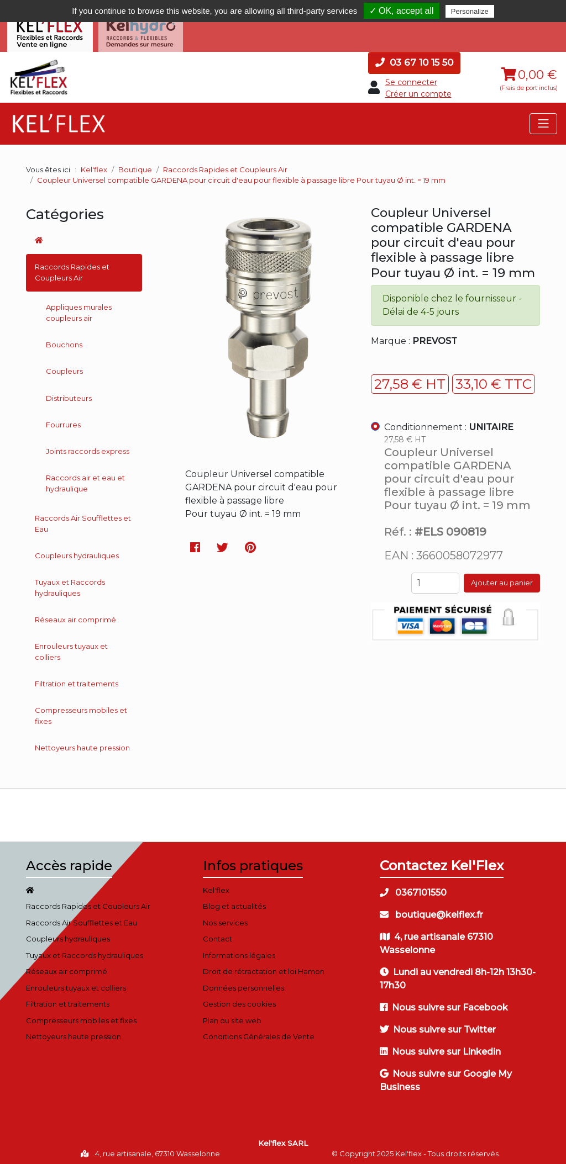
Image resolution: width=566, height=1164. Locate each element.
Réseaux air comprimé (75, 615)
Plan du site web (232, 1016)
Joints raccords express (87, 446)
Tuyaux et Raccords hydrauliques (70, 584)
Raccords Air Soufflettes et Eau (83, 519)
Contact (217, 934)
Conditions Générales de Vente (259, 1032)
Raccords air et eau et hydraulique (85, 479)
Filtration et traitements (76, 679)
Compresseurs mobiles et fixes (81, 712)
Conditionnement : (448, 422)
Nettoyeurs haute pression (82, 743)
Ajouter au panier (502, 578)
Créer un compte (418, 89)
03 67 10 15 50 (414, 58)
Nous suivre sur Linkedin (440, 1047)
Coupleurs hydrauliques (77, 551)
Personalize (470, 11)
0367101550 (413, 888)
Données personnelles (243, 983)
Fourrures (63, 420)
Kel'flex (94, 165)
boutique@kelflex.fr (431, 910)
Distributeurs (69, 393)
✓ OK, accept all (401, 10)
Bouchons (64, 340)
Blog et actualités (234, 902)
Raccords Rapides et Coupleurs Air (72, 268)
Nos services (225, 918)
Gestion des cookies (239, 1000)
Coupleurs (64, 367)
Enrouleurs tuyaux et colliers (71, 648)
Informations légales (239, 950)
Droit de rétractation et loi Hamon (263, 967)
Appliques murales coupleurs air (79, 309)
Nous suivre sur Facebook (444, 1003)
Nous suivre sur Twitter (438, 1025)
